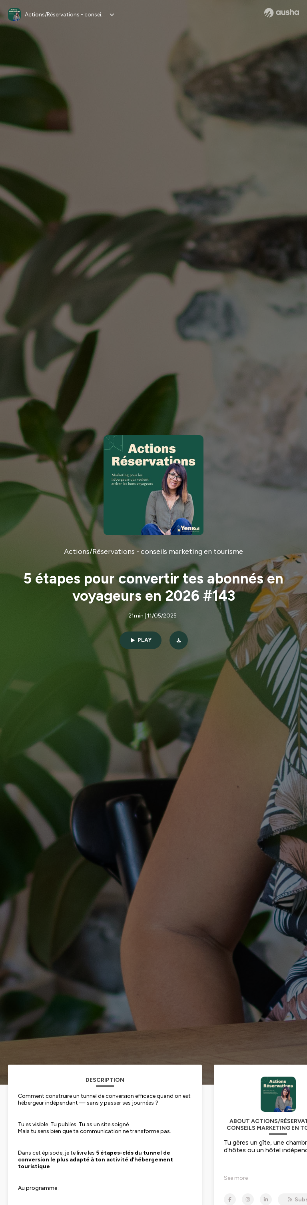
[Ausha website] (281, 13)
